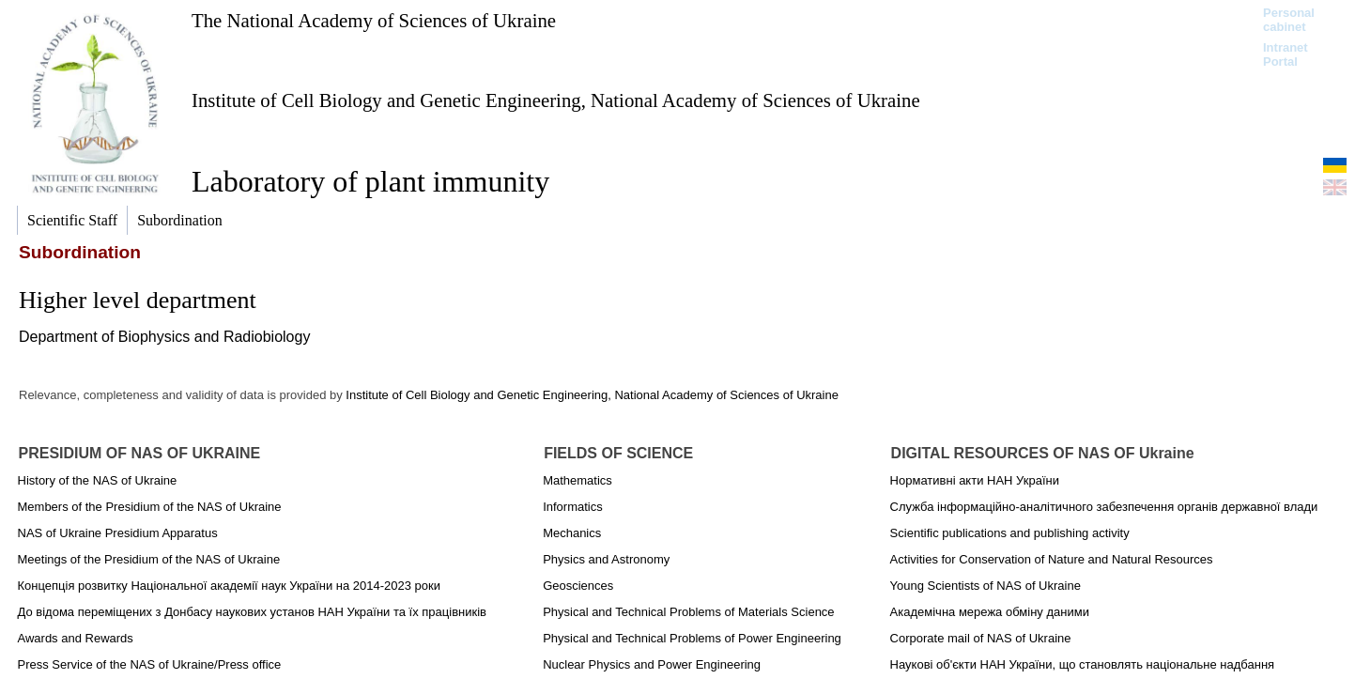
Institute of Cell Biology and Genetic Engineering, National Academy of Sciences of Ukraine (556, 100)
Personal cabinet (1289, 20)
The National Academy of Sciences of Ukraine (374, 20)
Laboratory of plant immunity (370, 181)
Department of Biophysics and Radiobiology (164, 337)
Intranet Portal (1285, 54)
